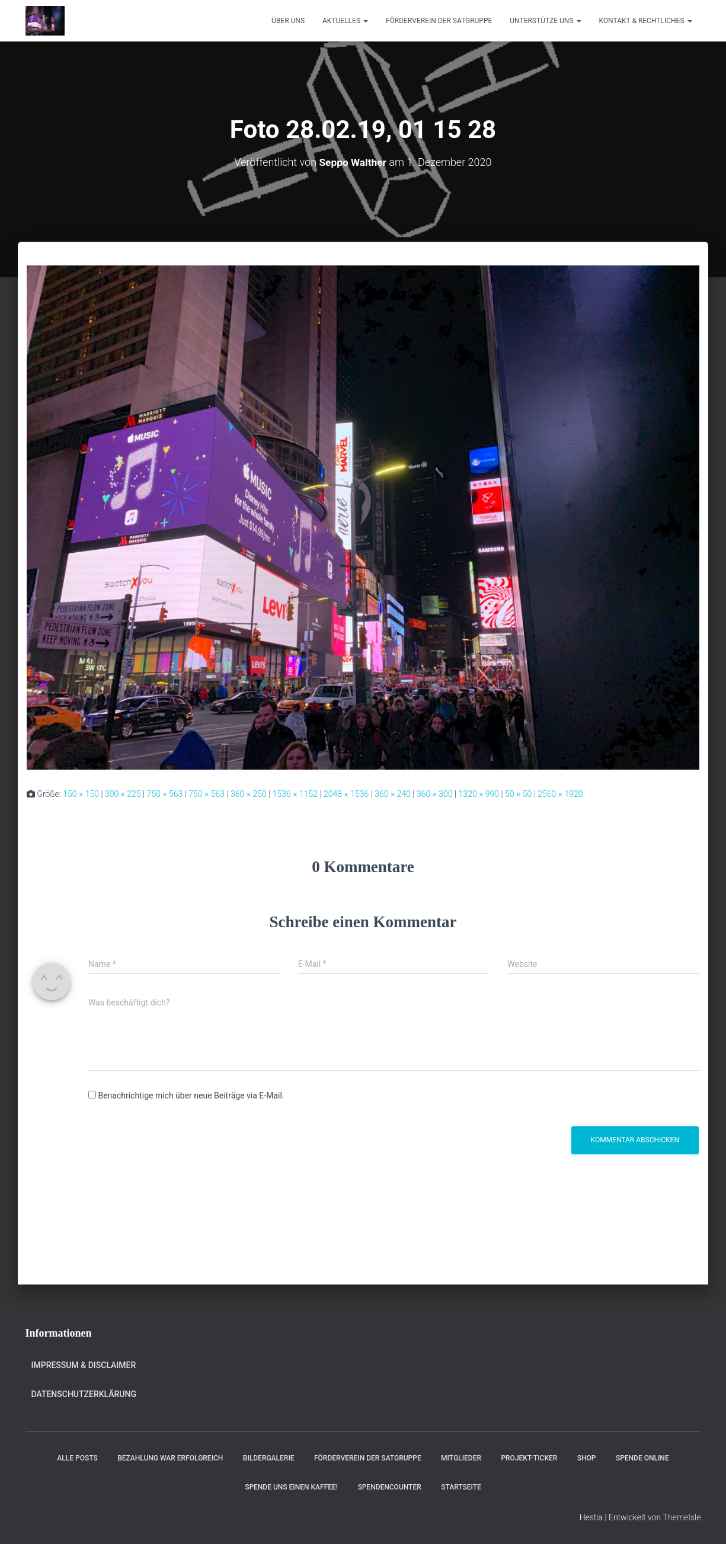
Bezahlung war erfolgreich (170, 1458)
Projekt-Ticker (529, 1458)
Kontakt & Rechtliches (645, 21)
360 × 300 (435, 794)
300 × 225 (123, 794)
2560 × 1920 (560, 794)
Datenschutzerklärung (83, 1394)
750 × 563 (165, 794)
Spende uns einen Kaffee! (291, 1487)
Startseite (461, 1487)
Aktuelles (345, 21)
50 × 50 (518, 794)
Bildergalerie (269, 1458)
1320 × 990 (479, 794)
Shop (586, 1458)
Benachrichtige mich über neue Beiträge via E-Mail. (191, 1095)
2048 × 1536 (346, 794)
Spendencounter (389, 1487)
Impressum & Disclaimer (83, 1365)
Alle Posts (77, 1458)
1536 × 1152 (295, 794)
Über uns (288, 21)
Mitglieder (461, 1458)
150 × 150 (81, 794)
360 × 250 (249, 794)
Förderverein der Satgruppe (439, 21)
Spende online (642, 1458)
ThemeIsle (682, 1517)
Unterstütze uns (545, 21)
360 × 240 (393, 794)
